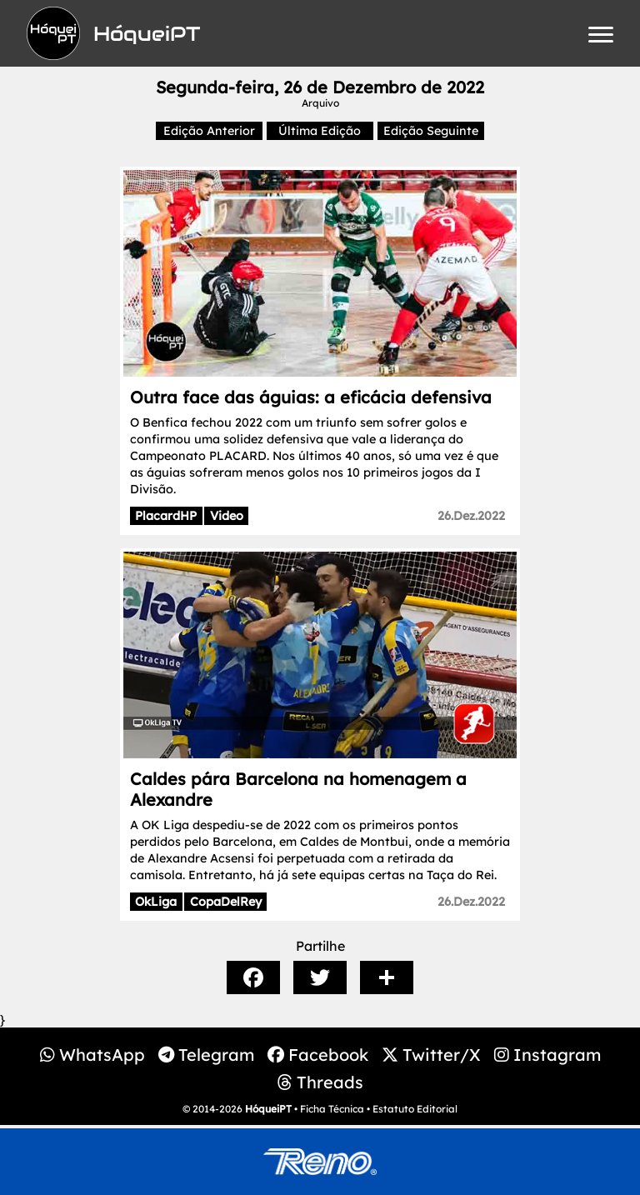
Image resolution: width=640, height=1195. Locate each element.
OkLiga (156, 901)
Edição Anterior (209, 130)
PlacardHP (166, 515)
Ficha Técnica (332, 1108)
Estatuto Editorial (415, 1108)
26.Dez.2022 (471, 515)
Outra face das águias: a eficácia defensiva (311, 397)
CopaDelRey (226, 901)
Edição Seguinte (430, 130)
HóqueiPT (268, 1108)
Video (226, 515)
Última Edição (319, 130)
